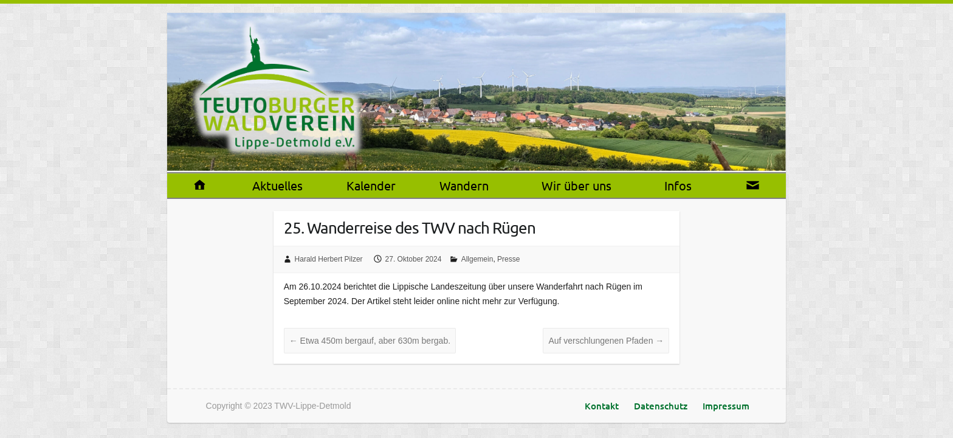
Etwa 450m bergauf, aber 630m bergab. (369, 341)
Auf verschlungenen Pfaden (606, 341)
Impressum (726, 406)
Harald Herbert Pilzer (329, 259)
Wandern (464, 185)
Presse (508, 259)
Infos (678, 185)
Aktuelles (277, 185)
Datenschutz (660, 406)
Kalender (371, 185)
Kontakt (602, 406)
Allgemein (477, 259)
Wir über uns (576, 185)
